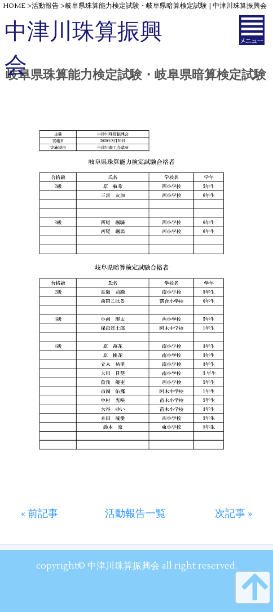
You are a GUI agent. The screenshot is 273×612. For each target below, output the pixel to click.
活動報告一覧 (135, 513)
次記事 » (233, 513)
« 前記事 (39, 513)
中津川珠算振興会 (83, 48)
